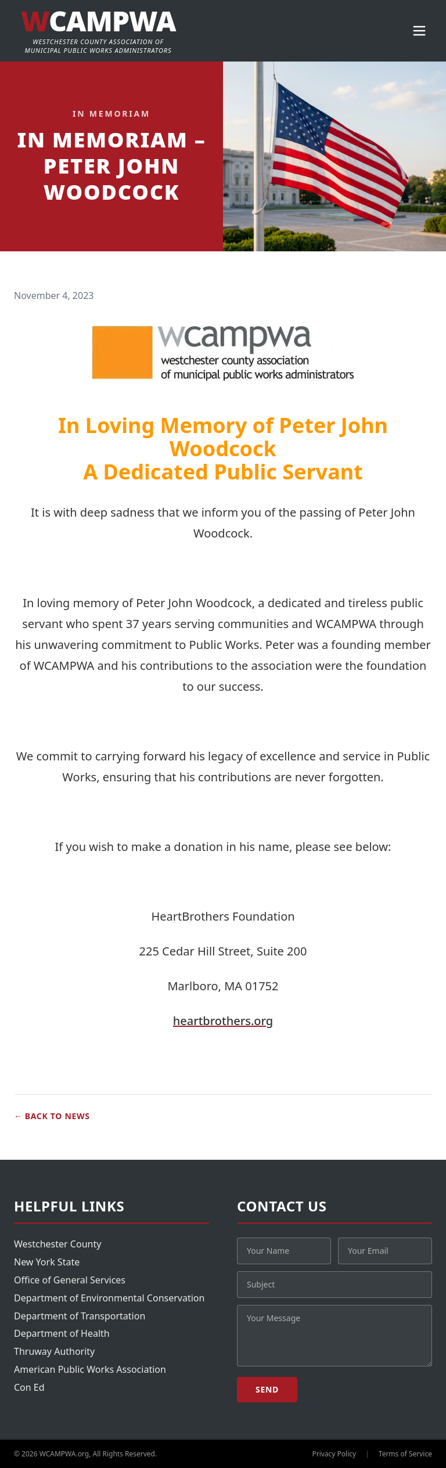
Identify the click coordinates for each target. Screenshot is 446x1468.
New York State (47, 1262)
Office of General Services (69, 1280)
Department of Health (62, 1333)
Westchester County (57, 1244)
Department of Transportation (79, 1316)
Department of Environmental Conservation (109, 1298)
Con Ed (29, 1387)
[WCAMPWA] (98, 31)
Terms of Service (405, 1454)
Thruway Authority (54, 1351)
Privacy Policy (334, 1454)
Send (267, 1389)
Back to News (52, 1116)
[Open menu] (419, 31)
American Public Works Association (90, 1369)
